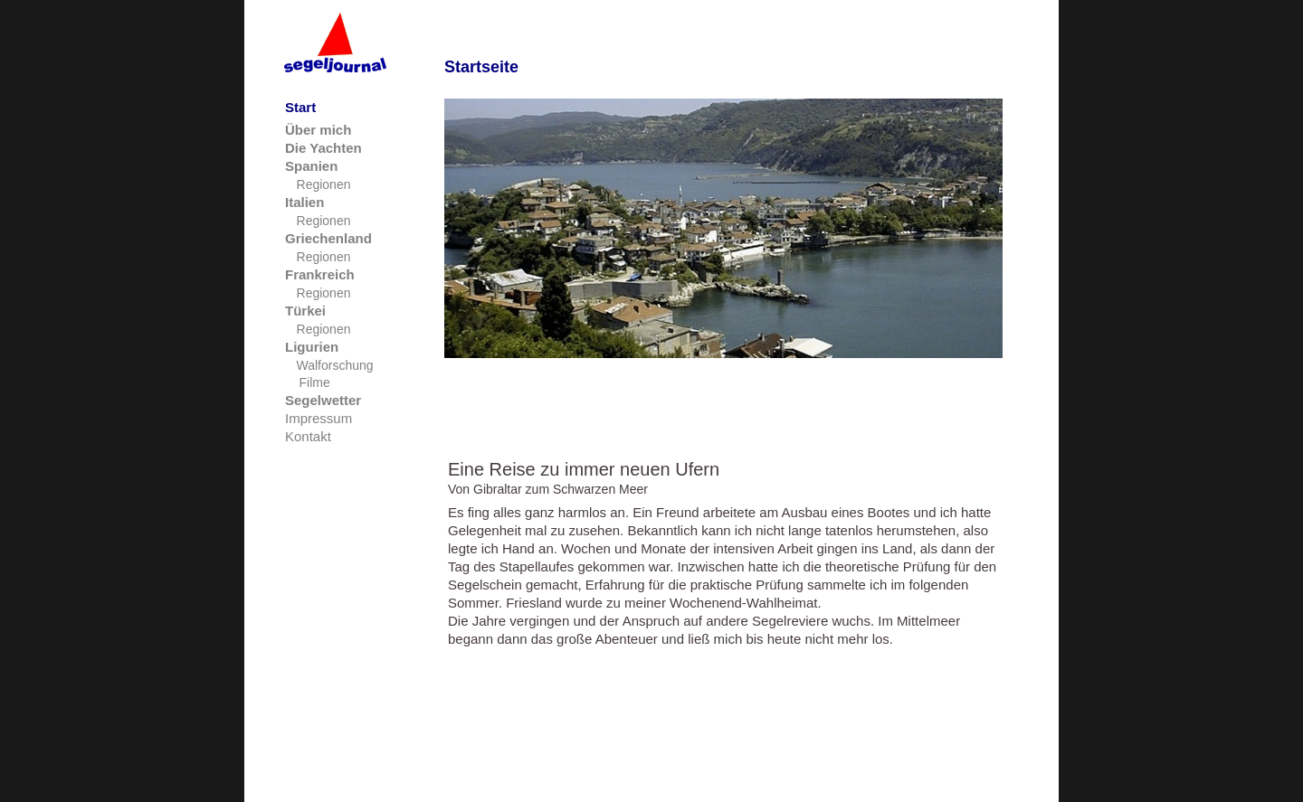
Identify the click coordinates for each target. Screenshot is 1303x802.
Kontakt (308, 436)
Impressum (318, 418)
